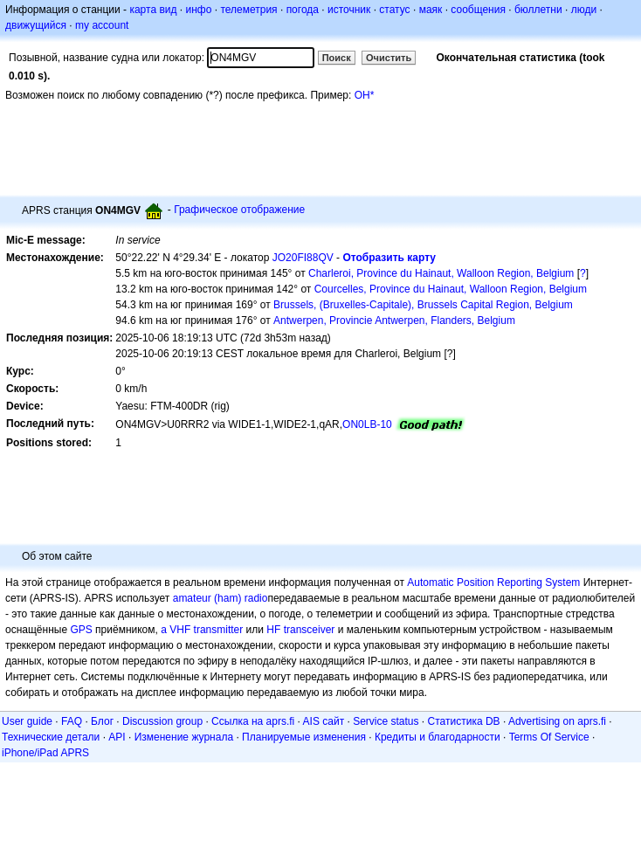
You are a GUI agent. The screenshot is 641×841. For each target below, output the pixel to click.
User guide (27, 721)
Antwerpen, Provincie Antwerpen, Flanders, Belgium (394, 320)
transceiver (309, 630)
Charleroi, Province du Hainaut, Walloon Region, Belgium (441, 273)
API (116, 737)
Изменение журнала (183, 737)
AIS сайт (324, 721)
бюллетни (538, 9)
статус (394, 9)
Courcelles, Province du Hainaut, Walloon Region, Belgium (450, 289)
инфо (198, 9)
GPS (81, 630)
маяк (431, 9)
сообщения (478, 9)
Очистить (388, 57)
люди (583, 9)
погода (302, 9)
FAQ (71, 721)
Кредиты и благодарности (437, 737)
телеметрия (248, 9)
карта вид (152, 9)
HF (273, 630)
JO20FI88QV (303, 258)
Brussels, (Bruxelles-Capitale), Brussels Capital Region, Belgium (423, 305)
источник (348, 9)
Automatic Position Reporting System (493, 582)
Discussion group (162, 721)
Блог (102, 721)
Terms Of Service (549, 737)
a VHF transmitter (202, 630)
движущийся (35, 25)
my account (101, 25)
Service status (385, 721)
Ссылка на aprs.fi (252, 721)
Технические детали (51, 737)
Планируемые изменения (304, 737)
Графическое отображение (239, 209)
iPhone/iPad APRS (45, 753)
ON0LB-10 (367, 424)
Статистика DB (464, 721)
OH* (365, 95)
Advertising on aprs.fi (557, 721)
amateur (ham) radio (220, 598)
